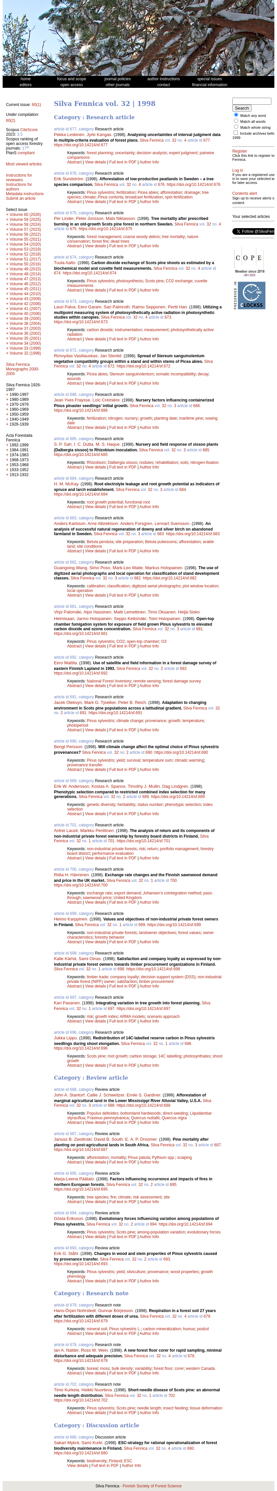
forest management (104, 236)
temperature (193, 720)
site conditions (89, 546)
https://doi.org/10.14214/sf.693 (81, 1264)
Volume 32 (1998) (25, 353)
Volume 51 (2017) (25, 259)
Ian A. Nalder (66, 1350)
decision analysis (152, 153)
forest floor (163, 1368)
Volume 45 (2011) (25, 289)
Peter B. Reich (132, 702)
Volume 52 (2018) (25, 254)
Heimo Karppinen (70, 919)
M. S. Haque (107, 444)
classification (118, 586)
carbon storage (143, 1056)
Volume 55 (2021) (25, 239)
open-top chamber (143, 641)
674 (57, 273)
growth (146, 418)
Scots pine (154, 281)
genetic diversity (101, 804)
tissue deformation (206, 1408)
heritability (126, 804)
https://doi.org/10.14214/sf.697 (143, 1008)
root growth (117, 1056)
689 (145, 796)
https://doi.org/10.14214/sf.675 (105, 228)
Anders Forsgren (136, 523)
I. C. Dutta (83, 444)
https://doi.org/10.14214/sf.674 (89, 273)
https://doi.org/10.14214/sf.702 (81, 1400)
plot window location (200, 586)
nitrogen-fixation (204, 462)
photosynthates (197, 1056)
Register (239, 155)
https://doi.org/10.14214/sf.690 (181, 752)
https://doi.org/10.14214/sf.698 (153, 969)
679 (207, 1316)
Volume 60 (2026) (25, 214)
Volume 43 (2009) (25, 298)
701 (111, 841)
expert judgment (183, 153)
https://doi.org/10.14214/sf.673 (81, 322)
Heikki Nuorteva (96, 1389)
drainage (192, 192)
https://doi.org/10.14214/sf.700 (81, 885)
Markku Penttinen (97, 830)
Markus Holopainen (163, 567)
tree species (97, 1197)
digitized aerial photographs (156, 586)
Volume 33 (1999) (25, 348)
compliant (26, 153)
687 (217, 1145)
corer (179, 1368)
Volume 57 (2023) (25, 229)
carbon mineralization (162, 1329)
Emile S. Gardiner (144, 1094)
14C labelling (169, 1056)
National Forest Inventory (109, 681)
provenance (155, 720)
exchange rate (99, 893)
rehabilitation (167, 462)
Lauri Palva (64, 306)
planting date (165, 418)
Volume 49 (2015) (25, 269)
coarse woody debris (141, 236)
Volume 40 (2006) (25, 313)
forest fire (100, 241)
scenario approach (163, 1016)
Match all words (252, 121)
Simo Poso (99, 567)
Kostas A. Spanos (108, 786)
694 (153, 1224)
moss (105, 1368)
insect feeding (175, 1408)
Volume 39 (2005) (25, 318)
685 (206, 450)
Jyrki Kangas (99, 134)
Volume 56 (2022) (25, 234)
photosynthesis (129, 281)
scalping (184, 1157)
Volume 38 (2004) (25, 323)
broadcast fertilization (143, 197)
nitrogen (115, 418)
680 (190, 1448)
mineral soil (97, 1329)
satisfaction (127, 981)
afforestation (171, 192)
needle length (149, 1408)
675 (73, 228)
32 (174, 140)
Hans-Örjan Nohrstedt (75, 1310)
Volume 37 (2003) (25, 328)
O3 (163, 641)
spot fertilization (178, 197)
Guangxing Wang (70, 567)
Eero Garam (89, 306)
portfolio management (179, 849)
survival (133, 760)
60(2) (10, 120)
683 (160, 534)
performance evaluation (112, 853)
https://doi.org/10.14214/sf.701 (143, 841)
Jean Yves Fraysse (72, 400)
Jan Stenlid (110, 355)
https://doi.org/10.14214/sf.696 (81, 1048)
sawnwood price (97, 897)
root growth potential (105, 502)
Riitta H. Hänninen (71, 874)
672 (111, 366)
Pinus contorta (110, 197)
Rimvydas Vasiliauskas (76, 355)
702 (171, 1395)
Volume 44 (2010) (25, 294)
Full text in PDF (122, 162)
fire (113, 1197)
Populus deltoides (102, 1113)
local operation (80, 590)
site (166, 1197)
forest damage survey (182, 681)
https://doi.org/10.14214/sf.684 (81, 494)
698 (120, 969)
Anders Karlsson (69, 523)
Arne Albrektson (103, 523)
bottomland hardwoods (140, 1113)
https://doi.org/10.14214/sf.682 (170, 578)
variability (143, 1368)
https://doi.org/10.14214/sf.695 (81, 1189)
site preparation (129, 541)
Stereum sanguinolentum (132, 374)
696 (188, 1043)
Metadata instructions (25, 193)
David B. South (108, 1139)
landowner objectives (157, 932)
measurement (156, 330)
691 (83, 713)
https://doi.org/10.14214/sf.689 (178, 796)
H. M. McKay (66, 483)
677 (206, 140)
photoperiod (77, 725)
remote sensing (147, 681)
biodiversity (97, 1461)
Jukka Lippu (65, 1037)
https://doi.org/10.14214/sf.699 (174, 924)
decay (203, 374)
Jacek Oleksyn (68, 702)
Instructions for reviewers (19, 177)
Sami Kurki (91, 1442)
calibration (96, 586)
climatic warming (189, 760)
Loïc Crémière (106, 400)
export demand (127, 893)
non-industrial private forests (112, 849)
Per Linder (63, 218)
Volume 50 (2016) (25, 264)
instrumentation (128, 330)
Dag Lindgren (175, 786)
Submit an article (20, 198)
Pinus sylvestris (100, 192)
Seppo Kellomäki (130, 618)
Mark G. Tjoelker (100, 702)
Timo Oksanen (161, 611)
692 (183, 668)
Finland (115, 1461)
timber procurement (156, 981)
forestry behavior (109, 937)
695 (173, 1184)
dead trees (120, 241)
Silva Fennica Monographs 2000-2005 (22, 369)
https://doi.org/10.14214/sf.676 (193, 184)
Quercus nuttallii (145, 1118)
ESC (128, 1461)
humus (189, 1329)
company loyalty (124, 977)
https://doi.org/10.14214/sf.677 (81, 145)
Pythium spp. (163, 1157)
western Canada (200, 1368)
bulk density (122, 1368)
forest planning (100, 153)
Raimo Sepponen (148, 306)
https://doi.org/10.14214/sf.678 (81, 1360)
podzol (203, 1329)
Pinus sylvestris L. (125, 1329)
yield (120, 760)
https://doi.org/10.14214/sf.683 (193, 534)
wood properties (184, 1271)
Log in (237, 178)
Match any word (253, 116)
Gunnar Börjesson (115, 1310)
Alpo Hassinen (97, 611)
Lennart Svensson (172, 523)
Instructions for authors (19, 186)
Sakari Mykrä (66, 1442)
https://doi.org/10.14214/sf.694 (185, 1224)
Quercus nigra (174, 1118)
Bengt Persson (68, 746)
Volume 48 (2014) (25, 274)
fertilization (125, 192)
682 (137, 578)
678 (191, 1356)
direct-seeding (175, 1113)
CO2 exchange (179, 281)
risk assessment (147, 1197)
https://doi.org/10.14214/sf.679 (81, 1321)
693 (166, 1259)
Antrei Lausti (66, 830)
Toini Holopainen (164, 618)
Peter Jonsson (89, 218)
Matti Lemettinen (129, 611)
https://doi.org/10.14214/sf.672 (143, 366)
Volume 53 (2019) (25, 249)
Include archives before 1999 (249, 139)
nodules (146, 462)
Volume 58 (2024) (25, 224)
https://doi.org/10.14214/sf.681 (81, 633)
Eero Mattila (65, 662)
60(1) (36, 104)
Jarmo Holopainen (94, 618)
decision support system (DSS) (168, 977)
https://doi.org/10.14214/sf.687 (81, 1149)
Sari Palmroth (117, 306)
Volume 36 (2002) (25, 333)
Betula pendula (100, 541)
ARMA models (132, 1016)
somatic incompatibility (176, 374)
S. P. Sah (62, 444)
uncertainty (125, 153)
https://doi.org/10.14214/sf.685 (81, 454)
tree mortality (173, 236)
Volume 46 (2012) (25, 284)
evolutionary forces (204, 1232)
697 (111, 1008)
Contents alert (244, 205)
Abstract (74, 162)
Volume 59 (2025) (25, 219)
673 (167, 317)
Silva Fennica (151, 140)
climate (89, 197)
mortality (118, 1157)
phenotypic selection (183, 804)
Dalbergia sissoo (122, 462)
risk (142, 849)
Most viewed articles (24, 164)
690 (149, 752)
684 (182, 489)
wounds (74, 378)
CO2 (120, 641)
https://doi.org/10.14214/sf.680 (81, 1453)
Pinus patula (139, 1157)
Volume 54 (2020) (25, 244)
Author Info (149, 162)
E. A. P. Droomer (141, 1139)
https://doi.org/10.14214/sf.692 (81, 673)
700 (173, 880)
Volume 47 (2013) (25, 279)
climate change (129, 720)
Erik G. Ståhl (66, 1253)
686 (196, 405)
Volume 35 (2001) (25, 338)
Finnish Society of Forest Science (151, 1486)
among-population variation (161, 1232)
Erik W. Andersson (71, 786)
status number (150, 804)
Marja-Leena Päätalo (74, 1178)
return (152, 849)
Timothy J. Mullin (144, 786)
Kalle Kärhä (65, 958)
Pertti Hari (177, 306)
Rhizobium (96, 462)
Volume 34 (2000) (25, 343)
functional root (137, 502)
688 (111, 1105)
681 (199, 629)
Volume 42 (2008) (25, 303)
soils (184, 462)
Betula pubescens (160, 541)
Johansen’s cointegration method (172, 893)
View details (96, 162)
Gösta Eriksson (68, 1218)
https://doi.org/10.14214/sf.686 (81, 410)
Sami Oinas (89, 958)
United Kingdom (128, 897)
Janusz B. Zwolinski (73, 1139)
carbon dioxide (100, 330)
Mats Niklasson (120, 218)
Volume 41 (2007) (25, 308)
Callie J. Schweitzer (105, 1094)
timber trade (97, 977)
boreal (92, 1368)
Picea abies (148, 192)
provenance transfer (85, 765)
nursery (131, 418)
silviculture (136, 1271)
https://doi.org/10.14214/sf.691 (115, 713)
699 (141, 924)
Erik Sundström (68, 178)
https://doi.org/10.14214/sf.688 (143, 1105)
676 (161, 184)
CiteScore (29, 129)
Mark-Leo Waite (128, 567)
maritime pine (191, 418)
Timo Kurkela (66, 1389)
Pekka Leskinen (69, 134)
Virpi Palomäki (67, 611)
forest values (189, 932)
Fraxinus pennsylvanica (108, 1118)
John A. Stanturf (69, 1094)
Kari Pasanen (67, 1002)
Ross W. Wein (94, 1350)
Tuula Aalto (64, 262)
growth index (106, 1016)
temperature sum (157, 760)
